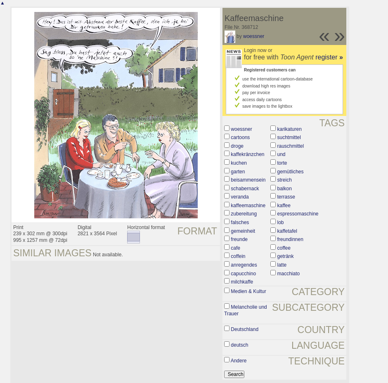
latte (281, 265)
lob (280, 222)
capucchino (243, 274)
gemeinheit (243, 231)
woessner (253, 36)
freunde (239, 239)
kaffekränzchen (247, 154)
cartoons (240, 137)
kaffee (283, 205)
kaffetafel (287, 231)
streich (284, 180)
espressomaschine (297, 214)
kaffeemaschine (248, 205)
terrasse (286, 197)
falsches (240, 222)
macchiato (288, 274)
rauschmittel (290, 146)
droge (237, 146)
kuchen (239, 163)
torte (282, 163)
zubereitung (244, 214)
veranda (239, 197)
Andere (239, 361)
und (281, 154)
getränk (285, 256)
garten (238, 172)
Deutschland (244, 329)
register (329, 57)
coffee (283, 248)
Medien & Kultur (248, 291)
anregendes (244, 265)
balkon (284, 189)
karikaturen (289, 129)
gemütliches (290, 172)
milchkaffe (242, 282)
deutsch (239, 345)
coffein (238, 256)
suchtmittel (288, 137)
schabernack (245, 189)
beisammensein (248, 180)
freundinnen (290, 239)
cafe (235, 248)
